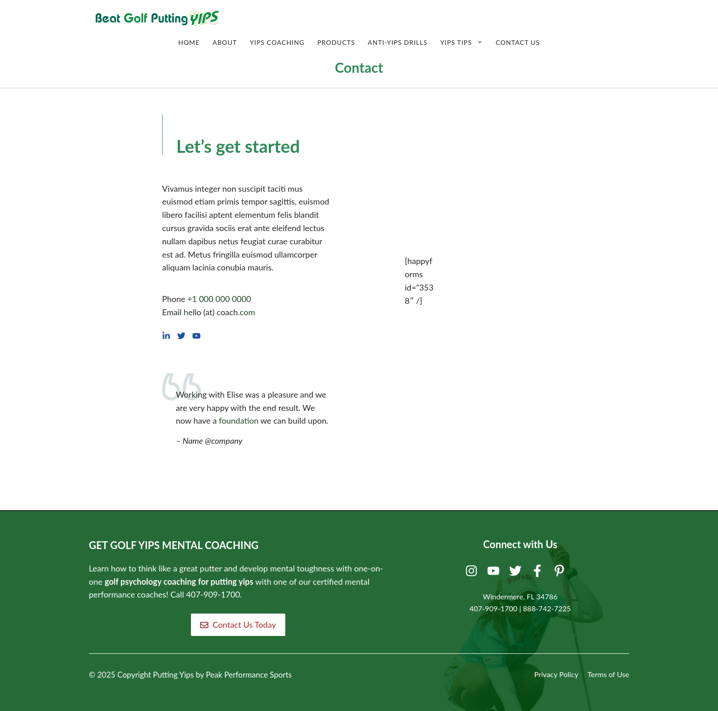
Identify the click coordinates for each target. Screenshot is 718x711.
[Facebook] (538, 573)
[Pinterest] (560, 573)
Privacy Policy (556, 674)
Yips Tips (465, 42)
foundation (239, 420)
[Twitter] (516, 573)
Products (336, 42)
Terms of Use (608, 674)
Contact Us (518, 42)
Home (189, 42)
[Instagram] (472, 573)
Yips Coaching (277, 42)
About (224, 42)
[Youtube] (494, 573)
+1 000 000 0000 (219, 299)
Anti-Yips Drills (397, 42)
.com (246, 312)
